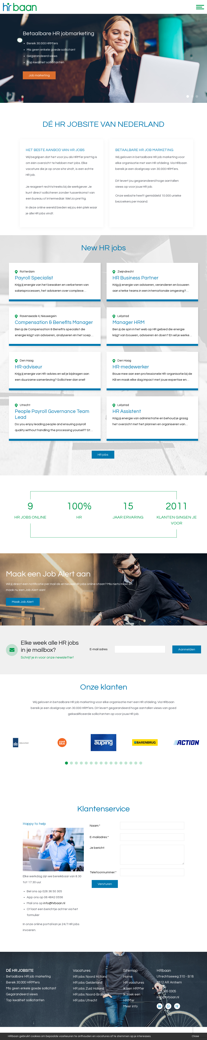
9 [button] (106, 763)
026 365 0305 (166, 991)
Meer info (130, 1006)
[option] (103, 59)
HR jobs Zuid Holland (88, 988)
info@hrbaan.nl (54, 903)
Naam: (95, 825)
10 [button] (111, 763)
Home (128, 976)
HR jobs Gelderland (87, 982)
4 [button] (81, 763)
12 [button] (120, 763)
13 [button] (125, 763)
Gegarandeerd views (22, 994)
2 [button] (192, 96)
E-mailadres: (99, 837)
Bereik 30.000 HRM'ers (23, 982)
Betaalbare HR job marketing (28, 976)
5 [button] (86, 763)
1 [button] (187, 96)
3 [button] (197, 96)
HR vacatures (133, 982)
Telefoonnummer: (103, 872)
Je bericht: (97, 847)
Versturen (105, 884)
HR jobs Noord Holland (90, 976)
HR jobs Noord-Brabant (91, 994)
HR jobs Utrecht (85, 1000)
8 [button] (101, 763)
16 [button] (140, 763)
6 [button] (91, 763)
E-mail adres (99, 649)
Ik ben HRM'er (133, 988)
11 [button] (115, 763)
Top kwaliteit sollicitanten (25, 1000)
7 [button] (96, 763)
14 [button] (130, 763)
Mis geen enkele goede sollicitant (31, 988)
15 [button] (135, 763)
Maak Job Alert (23, 601)
